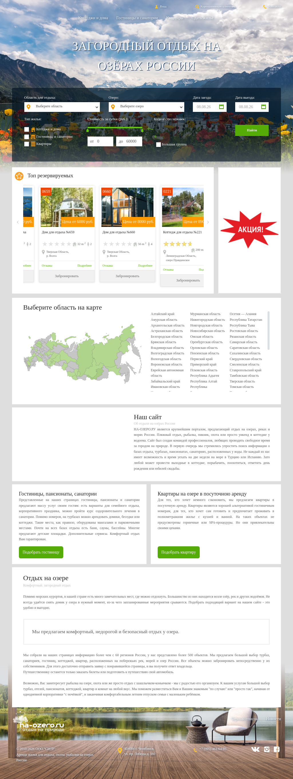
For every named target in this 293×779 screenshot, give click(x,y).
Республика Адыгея (204, 376)
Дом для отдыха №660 (165, 232)
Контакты (271, 6)
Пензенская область (204, 353)
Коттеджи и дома (93, 17)
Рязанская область (243, 337)
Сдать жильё (203, 17)
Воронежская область (166, 364)
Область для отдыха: (40, 98)
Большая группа (174, 144)
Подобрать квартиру (178, 552)
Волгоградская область (167, 353)
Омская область (201, 337)
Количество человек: (170, 119)
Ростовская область (244, 331)
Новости (273, 718)
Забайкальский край (165, 381)
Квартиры (174, 17)
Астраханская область (167, 331)
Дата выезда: (245, 98)
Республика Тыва (242, 325)
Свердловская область (246, 359)
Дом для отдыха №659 (104, 232)
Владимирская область (167, 348)
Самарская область (243, 342)
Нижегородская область (207, 320)
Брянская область (163, 342)
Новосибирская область (207, 331)
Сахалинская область (245, 353)
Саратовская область (245, 348)
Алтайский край (162, 314)
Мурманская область (205, 314)
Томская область (242, 387)
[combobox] (66, 107)
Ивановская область (165, 387)
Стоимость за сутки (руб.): (108, 119)
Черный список (244, 718)
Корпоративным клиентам (215, 6)
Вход (160, 6)
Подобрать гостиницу (41, 552)
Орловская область (204, 348)
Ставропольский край (246, 370)
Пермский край (201, 359)
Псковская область (203, 370)
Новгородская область (206, 325)
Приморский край (203, 364)
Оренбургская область (206, 342)
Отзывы (33, 265)
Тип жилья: (33, 119)
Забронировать (52, 276)
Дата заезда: (202, 98)
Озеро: (114, 98)
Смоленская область (244, 364)
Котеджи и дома (48, 129)
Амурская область (164, 320)
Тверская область (242, 381)
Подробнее (70, 265)
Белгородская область (167, 337)
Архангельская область (168, 325)
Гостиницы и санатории (137, 17)
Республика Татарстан (246, 320)
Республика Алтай (203, 381)
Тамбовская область (244, 376)
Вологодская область (166, 359)
